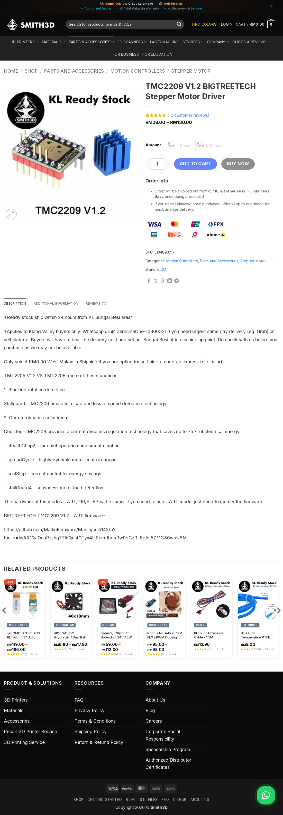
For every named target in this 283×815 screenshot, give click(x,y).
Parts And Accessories (74, 71)
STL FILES (149, 800)
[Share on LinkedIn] (169, 281)
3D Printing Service (24, 742)
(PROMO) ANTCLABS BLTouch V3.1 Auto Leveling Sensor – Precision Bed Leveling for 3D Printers (23, 636)
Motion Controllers (137, 71)
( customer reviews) (188, 115)
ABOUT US (199, 800)
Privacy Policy (90, 711)
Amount (153, 145)
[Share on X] (155, 281)
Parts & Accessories (91, 42)
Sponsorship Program (167, 750)
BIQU (161, 269)
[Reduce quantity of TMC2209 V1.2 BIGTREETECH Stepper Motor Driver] (148, 164)
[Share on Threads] (162, 281)
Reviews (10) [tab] (104, 304)
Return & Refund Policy (99, 742)
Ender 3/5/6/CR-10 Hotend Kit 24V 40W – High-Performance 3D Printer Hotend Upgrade (118, 636)
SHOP (79, 800)
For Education (157, 54)
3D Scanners (132, 42)
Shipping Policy (91, 732)
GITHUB (180, 800)
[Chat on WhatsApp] (264, 795)
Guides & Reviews (251, 42)
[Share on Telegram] (176, 281)
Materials (53, 42)
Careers (153, 721)
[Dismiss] (271, 6)
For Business (126, 54)
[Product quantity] (157, 164)
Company (218, 42)
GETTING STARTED (104, 800)
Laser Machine (164, 42)
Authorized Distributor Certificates (168, 764)
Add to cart (196, 163)
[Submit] (179, 24)
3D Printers (24, 42)
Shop (31, 71)
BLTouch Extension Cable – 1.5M (208, 636)
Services (193, 42)
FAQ (79, 700)
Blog (150, 711)
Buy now (238, 163)
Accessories (17, 721)
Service (196, 8)
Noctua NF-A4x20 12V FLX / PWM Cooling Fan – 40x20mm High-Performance (164, 636)
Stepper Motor (191, 71)
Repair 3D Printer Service (30, 732)
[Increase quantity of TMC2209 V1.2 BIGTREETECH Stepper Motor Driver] (166, 164)
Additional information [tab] (60, 304)
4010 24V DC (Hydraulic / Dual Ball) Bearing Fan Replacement (70, 636)
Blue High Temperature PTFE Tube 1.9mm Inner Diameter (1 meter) (255, 636)
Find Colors (204, 24)
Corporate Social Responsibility (162, 735)
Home (11, 71)
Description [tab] (16, 304)
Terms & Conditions (95, 721)
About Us (155, 700)
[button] (226, 24)
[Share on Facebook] (149, 281)
